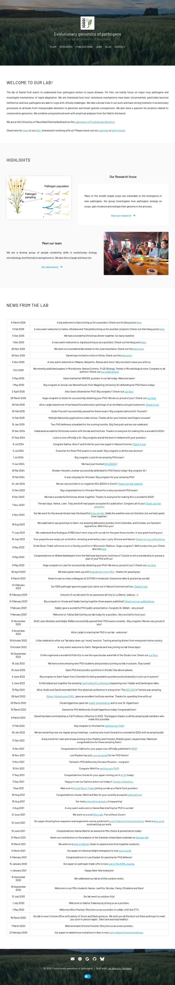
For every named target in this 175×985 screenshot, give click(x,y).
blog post (138, 348)
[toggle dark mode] (87, 976)
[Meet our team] (136, 253)
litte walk (98, 814)
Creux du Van (97, 513)
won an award (100, 755)
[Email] (72, 959)
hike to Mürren (81, 844)
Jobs (99, 46)
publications (134, 794)
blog (38, 130)
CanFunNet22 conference (95, 683)
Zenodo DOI (142, 837)
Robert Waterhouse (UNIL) (60, 696)
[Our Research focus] (39, 197)
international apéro (96, 801)
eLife (123, 775)
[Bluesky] (102, 959)
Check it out (152, 404)
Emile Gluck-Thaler (84, 788)
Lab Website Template (119, 968)
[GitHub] (94, 959)
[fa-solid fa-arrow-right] (123, 215)
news (26, 130)
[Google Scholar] (87, 959)
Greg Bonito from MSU (102, 571)
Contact (120, 46)
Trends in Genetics (123, 781)
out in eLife (125, 850)
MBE (133, 748)
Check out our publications (150, 539)
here (138, 322)
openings (103, 130)
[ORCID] (80, 959)
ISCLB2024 (110, 463)
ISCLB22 (130, 689)
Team (53, 46)
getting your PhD (114, 725)
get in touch (118, 130)
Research (66, 46)
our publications (110, 371)
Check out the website (130, 483)
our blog (129, 391)
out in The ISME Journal (121, 863)
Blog (108, 46)
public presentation (99, 702)
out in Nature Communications (127, 821)
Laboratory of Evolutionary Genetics (95, 121)
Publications (84, 46)
